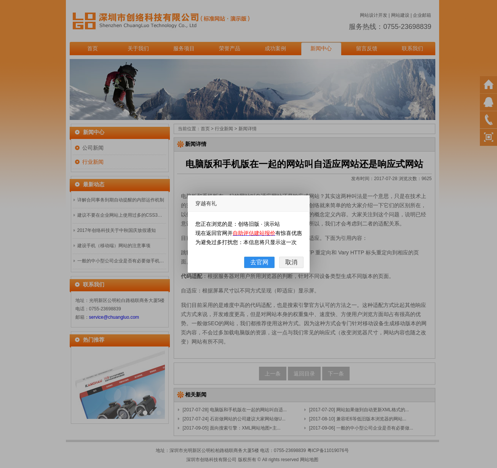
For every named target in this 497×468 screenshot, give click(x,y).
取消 (291, 262)
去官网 (259, 262)
